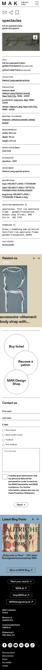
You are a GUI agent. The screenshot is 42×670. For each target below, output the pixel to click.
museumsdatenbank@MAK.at (11, 626)
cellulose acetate (19, 119)
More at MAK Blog (21, 570)
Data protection (8, 655)
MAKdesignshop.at (21, 602)
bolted (5, 122)
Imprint (4, 659)
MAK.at (21, 588)
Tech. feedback (11, 444)
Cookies (5, 665)
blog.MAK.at (21, 595)
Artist (6, 262)
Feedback (9, 440)
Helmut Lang (16, 106)
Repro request (11, 430)
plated (32, 119)
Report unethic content (14, 435)
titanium (6, 119)
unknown (18, 100)
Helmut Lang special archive (15, 80)
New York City (9, 96)
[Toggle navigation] (37, 3)
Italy (26, 100)
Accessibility (6, 662)
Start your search (21, 581)
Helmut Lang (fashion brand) (16, 93)
